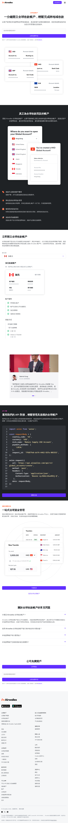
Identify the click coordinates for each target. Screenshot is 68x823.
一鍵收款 (3, 759)
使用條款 (37, 753)
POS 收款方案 (5, 762)
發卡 (2, 800)
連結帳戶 (3, 786)
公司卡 (3, 734)
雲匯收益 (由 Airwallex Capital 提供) (11, 724)
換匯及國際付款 (5, 721)
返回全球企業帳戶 (34, 593)
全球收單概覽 (5, 751)
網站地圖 (21, 809)
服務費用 (37, 729)
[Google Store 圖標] (17, 706)
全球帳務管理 (38, 718)
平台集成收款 (38, 721)
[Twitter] (4, 812)
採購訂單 (3, 743)
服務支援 (37, 783)
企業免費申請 (57, 2)
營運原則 (37, 750)
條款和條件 (54, 820)
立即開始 (34, 667)
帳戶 (2, 789)
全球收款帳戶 (5, 718)
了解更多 (34, 588)
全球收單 (3, 792)
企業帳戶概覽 (5, 715)
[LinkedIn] (7, 812)
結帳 (2, 754)
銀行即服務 (38, 715)
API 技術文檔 (38, 740)
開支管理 (3, 737)
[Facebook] (2, 812)
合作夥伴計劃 (38, 761)
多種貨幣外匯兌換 (6, 794)
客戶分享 (37, 775)
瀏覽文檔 (34, 495)
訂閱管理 (3, 775)
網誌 (36, 772)
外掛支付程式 (5, 756)
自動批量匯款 (5, 797)
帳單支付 (3, 740)
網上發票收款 (5, 773)
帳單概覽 (3, 770)
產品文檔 (37, 737)
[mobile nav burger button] (64, 2)
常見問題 (37, 781)
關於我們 (37, 747)
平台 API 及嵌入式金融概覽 (8, 783)
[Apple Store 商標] (5, 706)
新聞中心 (37, 778)
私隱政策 (40, 40)
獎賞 (36, 764)
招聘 (36, 759)
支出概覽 (3, 732)
